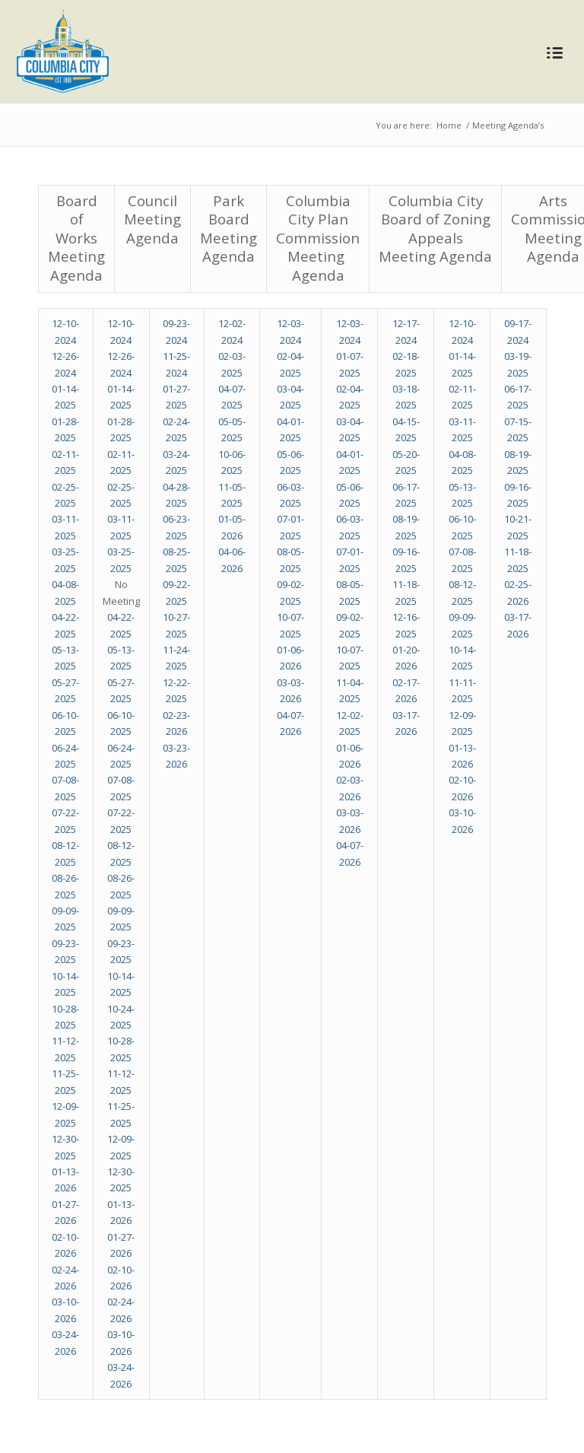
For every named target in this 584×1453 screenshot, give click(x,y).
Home (449, 125)
